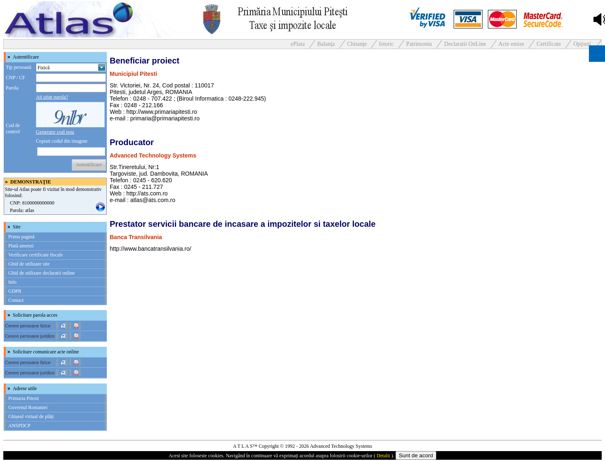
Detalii (383, 456)
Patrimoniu (419, 44)
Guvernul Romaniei (27, 407)
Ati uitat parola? (52, 97)
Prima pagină (21, 237)
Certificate (549, 44)
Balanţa (326, 44)
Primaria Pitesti (23, 398)
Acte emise (512, 44)
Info (12, 282)
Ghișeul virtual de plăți (31, 416)
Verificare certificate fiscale (35, 255)
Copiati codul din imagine (61, 141)
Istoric (386, 44)
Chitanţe (357, 44)
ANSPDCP (19, 425)
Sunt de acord (416, 455)
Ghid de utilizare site (28, 264)
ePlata (298, 44)
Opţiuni (582, 44)
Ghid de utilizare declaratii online (41, 273)
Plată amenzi (21, 246)
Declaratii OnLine (465, 44)
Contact (16, 300)
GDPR (14, 291)
